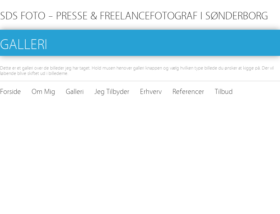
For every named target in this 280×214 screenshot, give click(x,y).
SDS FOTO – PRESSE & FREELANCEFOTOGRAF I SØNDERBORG (134, 14)
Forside (10, 91)
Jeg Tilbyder (111, 91)
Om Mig (43, 91)
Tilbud (224, 91)
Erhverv (151, 91)
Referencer (188, 91)
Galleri (75, 91)
